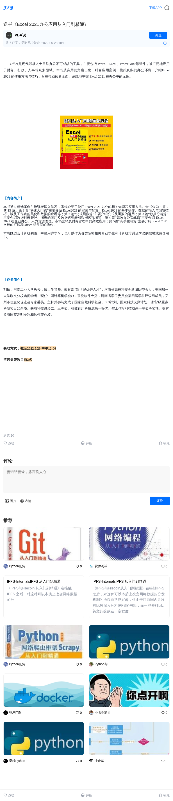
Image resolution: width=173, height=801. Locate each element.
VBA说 (20, 35)
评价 (160, 500)
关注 (158, 35)
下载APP (155, 7)
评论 (86, 443)
